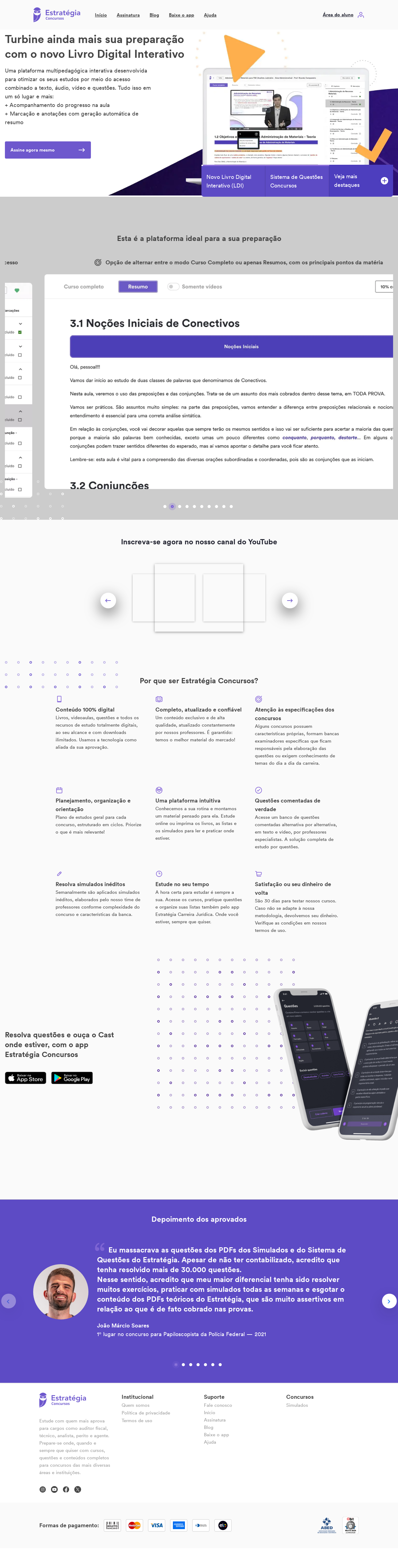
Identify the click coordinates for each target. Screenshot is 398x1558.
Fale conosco (218, 1405)
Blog (154, 15)
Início (101, 15)
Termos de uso (137, 1420)
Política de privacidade (146, 1413)
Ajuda (210, 15)
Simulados (297, 1405)
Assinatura (128, 15)
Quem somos (136, 1405)
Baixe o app (181, 15)
